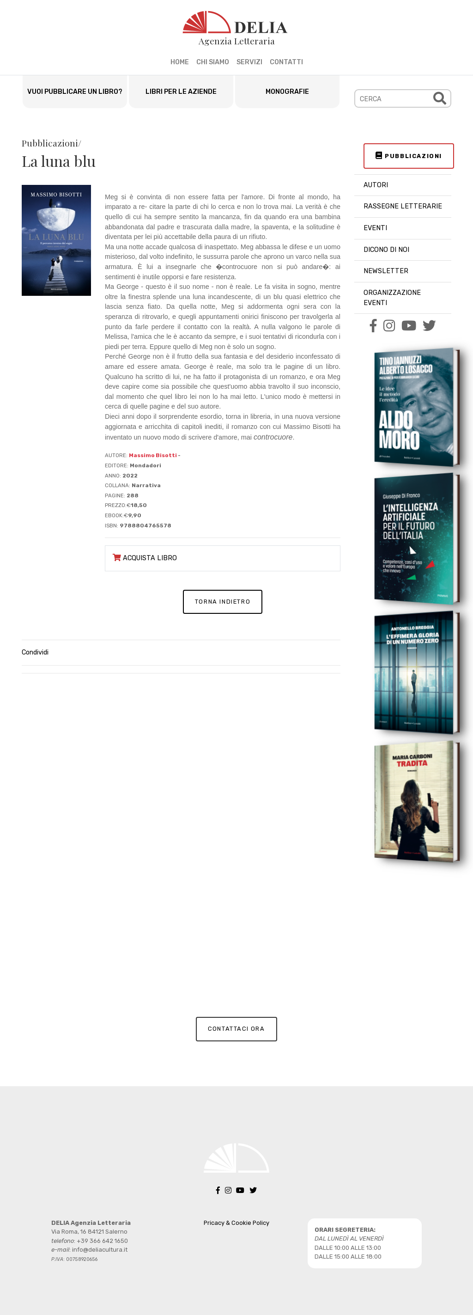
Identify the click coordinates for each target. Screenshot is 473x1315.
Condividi (35, 652)
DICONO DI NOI (386, 250)
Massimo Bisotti (153, 455)
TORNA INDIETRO (222, 601)
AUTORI (376, 185)
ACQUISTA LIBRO (145, 558)
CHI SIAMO (212, 62)
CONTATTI (286, 62)
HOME (179, 62)
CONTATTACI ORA (236, 1028)
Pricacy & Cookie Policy (236, 1222)
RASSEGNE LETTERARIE (403, 206)
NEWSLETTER (386, 271)
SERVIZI (249, 62)
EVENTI (375, 228)
